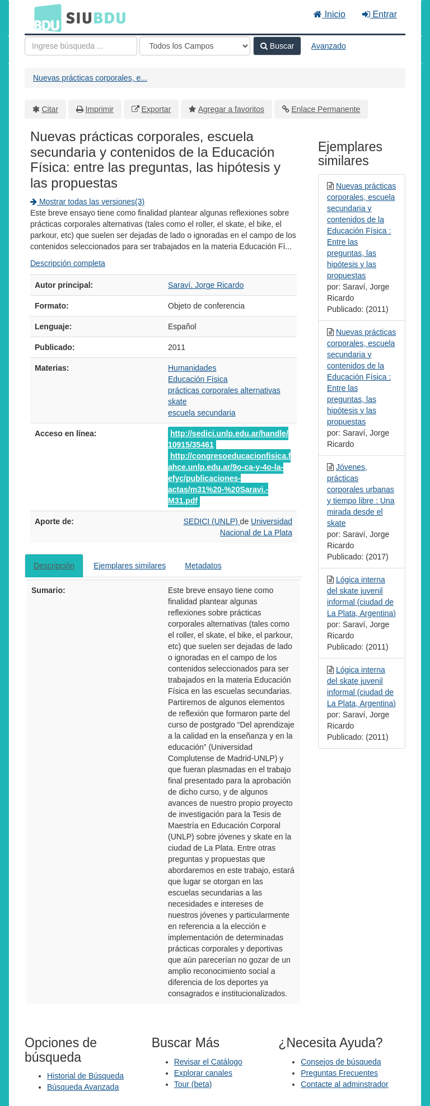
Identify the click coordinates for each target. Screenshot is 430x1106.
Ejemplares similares (130, 565)
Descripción (54, 565)
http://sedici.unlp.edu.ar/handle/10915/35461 (228, 439)
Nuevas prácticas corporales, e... (90, 77)
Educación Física (198, 379)
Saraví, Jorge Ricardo (206, 285)
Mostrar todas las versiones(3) (87, 201)
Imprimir (99, 109)
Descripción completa (67, 263)
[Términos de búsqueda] (81, 45)
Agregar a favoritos (231, 109)
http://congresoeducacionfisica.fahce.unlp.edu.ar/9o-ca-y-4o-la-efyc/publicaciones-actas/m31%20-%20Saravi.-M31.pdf (229, 478)
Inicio (329, 14)
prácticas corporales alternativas (224, 390)
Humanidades (192, 367)
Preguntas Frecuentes (339, 1072)
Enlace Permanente (325, 109)
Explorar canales (203, 1072)
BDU (44, 17)
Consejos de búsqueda (341, 1061)
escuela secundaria (202, 412)
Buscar (277, 45)
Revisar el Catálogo (208, 1061)
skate (177, 401)
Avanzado (328, 45)
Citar (50, 109)
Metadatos (203, 565)
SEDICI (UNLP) (211, 521)
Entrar (379, 14)
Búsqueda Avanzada (83, 1086)
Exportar (156, 109)
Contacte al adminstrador (344, 1084)
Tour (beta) (193, 1084)
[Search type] (194, 45)
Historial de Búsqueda (85, 1075)
